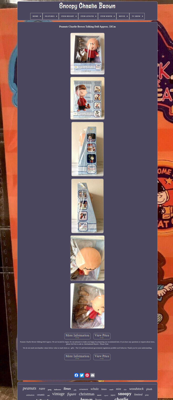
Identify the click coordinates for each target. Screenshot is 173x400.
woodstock (136, 389)
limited (138, 394)
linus (67, 389)
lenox (104, 389)
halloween (57, 390)
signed (106, 395)
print (147, 395)
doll (48, 395)
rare (42, 388)
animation (30, 395)
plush (149, 389)
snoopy (124, 393)
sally (75, 390)
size (125, 390)
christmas (86, 394)
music (99, 395)
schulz (95, 389)
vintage (58, 393)
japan (113, 395)
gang (49, 390)
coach (111, 390)
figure (71, 394)
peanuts (29, 388)
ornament (83, 389)
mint (118, 389)
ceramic (41, 394)
